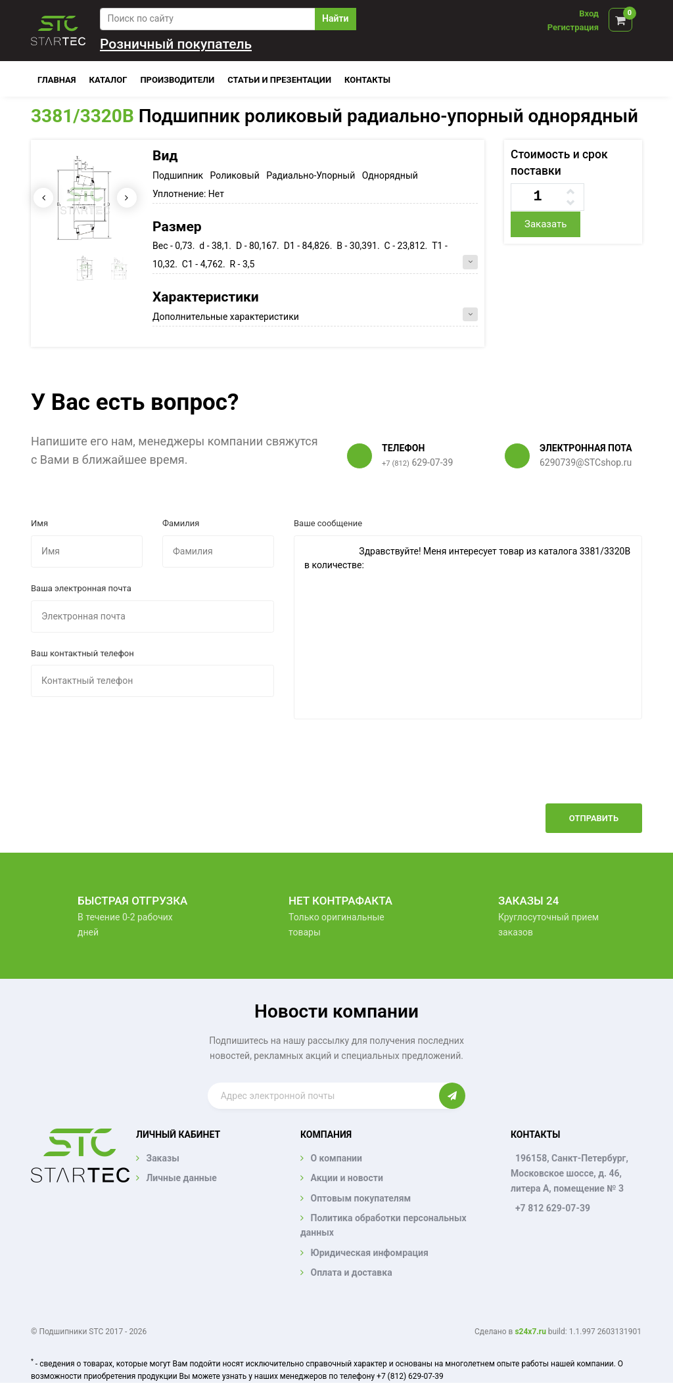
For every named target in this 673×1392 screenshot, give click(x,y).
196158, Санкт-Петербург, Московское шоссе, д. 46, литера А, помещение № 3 (569, 1173)
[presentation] (542, 771)
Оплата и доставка (351, 1272)
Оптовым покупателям (360, 1198)
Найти (335, 18)
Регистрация (573, 27)
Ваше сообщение (328, 523)
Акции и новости (346, 1178)
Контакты (367, 80)
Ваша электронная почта (81, 588)
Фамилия (180, 523)
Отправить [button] (593, 818)
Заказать (545, 224)
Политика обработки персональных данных (383, 1225)
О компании (335, 1158)
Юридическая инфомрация (369, 1252)
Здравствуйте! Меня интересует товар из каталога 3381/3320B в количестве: (468, 627)
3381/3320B (82, 116)
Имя (39, 523)
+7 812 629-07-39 (552, 1208)
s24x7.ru (530, 1331)
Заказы (162, 1158)
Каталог (108, 80)
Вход (589, 13)
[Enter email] (324, 1096)
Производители (177, 80)
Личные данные (181, 1178)
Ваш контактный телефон (82, 653)
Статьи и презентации (279, 80)
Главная (56, 80)
